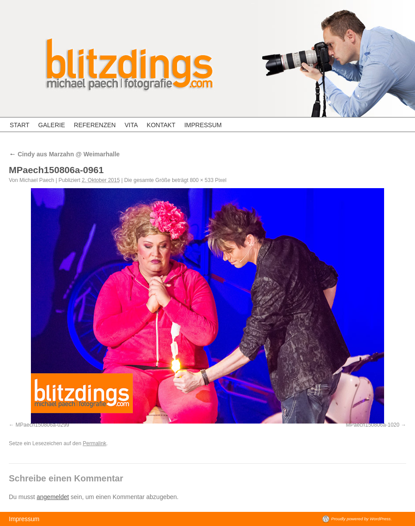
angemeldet (53, 496)
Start (20, 125)
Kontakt (161, 125)
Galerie (51, 125)
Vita (131, 125)
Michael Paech (36, 180)
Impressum (203, 125)
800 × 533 (202, 180)
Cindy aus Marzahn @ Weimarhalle (64, 154)
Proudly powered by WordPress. (361, 518)
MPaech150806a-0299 (42, 425)
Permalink (94, 443)
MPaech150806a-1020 (372, 425)
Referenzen (95, 125)
